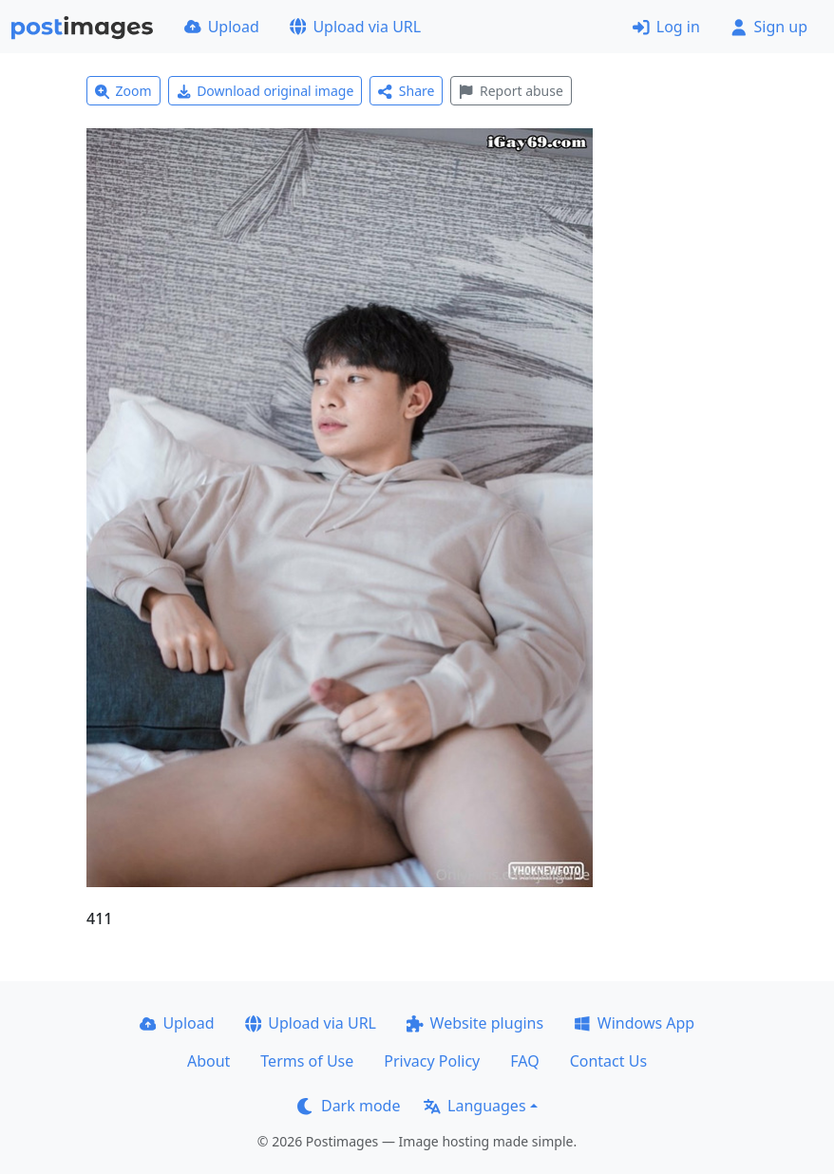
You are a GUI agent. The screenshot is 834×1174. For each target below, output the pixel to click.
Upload (221, 26)
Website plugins (475, 1023)
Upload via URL (355, 26)
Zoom (123, 91)
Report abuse (510, 91)
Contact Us (608, 1061)
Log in (666, 26)
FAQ (524, 1061)
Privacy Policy (432, 1061)
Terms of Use (306, 1061)
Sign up (768, 26)
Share (406, 91)
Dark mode (348, 1105)
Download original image (265, 91)
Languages (474, 1105)
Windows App (634, 1023)
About (208, 1061)
